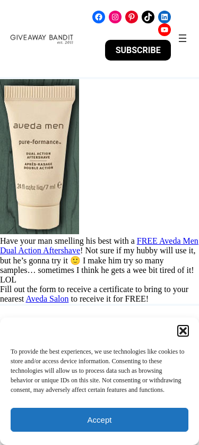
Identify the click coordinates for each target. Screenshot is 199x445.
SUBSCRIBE (138, 50)
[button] (183, 331)
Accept (100, 419)
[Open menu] (182, 38)
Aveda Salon (46, 298)
